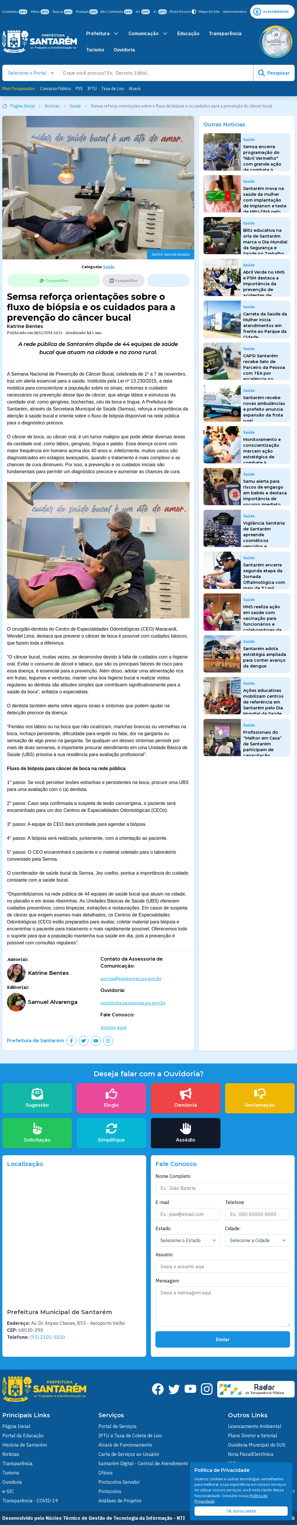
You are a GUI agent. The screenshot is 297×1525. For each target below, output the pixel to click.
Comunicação (148, 33)
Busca (63, 11)
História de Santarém (24, 1445)
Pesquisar (274, 72)
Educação (188, 33)
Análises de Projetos (120, 1501)
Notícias (55, 106)
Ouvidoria (124, 50)
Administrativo (235, 11)
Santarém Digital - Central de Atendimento (143, 1463)
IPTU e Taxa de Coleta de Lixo (130, 1435)
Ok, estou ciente (241, 1511)
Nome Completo (172, 1176)
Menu (40, 11)
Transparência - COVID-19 (30, 1501)
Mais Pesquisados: (19, 88)
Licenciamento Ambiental (254, 1426)
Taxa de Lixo (112, 88)
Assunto (164, 1254)
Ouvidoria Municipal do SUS (256, 1445)
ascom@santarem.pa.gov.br (130, 978)
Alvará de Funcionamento (125, 1445)
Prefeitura (102, 33)
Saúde (78, 106)
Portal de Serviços (117, 1426)
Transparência (225, 33)
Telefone (234, 1202)
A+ (143, 11)
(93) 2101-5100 (47, 1337)
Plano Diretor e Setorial (252, 1435)
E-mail (162, 1202)
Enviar (223, 1339)
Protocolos (109, 1491)
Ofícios (105, 1473)
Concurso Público (55, 88)
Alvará (135, 88)
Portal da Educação (23, 1435)
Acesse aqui (113, 1027)
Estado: (163, 1228)
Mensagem (167, 1281)
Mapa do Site (209, 11)
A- (160, 11)
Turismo (95, 50)
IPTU (92, 88)
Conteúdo (14, 11)
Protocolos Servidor (119, 1482)
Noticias (10, 1454)
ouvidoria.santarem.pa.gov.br (132, 1003)
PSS (79, 88)
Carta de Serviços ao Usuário (128, 1454)
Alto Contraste (116, 11)
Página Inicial (21, 106)
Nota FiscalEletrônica (250, 1454)
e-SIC (8, 1491)
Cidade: (233, 1228)
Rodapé (87, 11)
